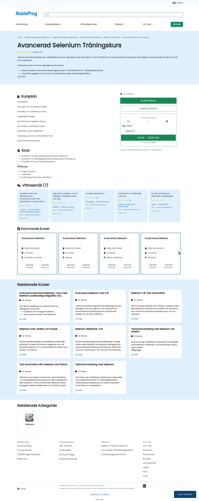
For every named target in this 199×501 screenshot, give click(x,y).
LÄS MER (21, 76)
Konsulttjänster (53, 24)
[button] (178, 253)
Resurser (22, 458)
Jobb (146, 467)
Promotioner (24, 450)
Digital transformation (114, 445)
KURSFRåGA (148, 100)
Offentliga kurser (88, 24)
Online (129, 125)
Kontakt (177, 24)
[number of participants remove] (129, 121)
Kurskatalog (22, 24)
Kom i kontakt (185, 494)
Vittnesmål (149, 463)
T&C (145, 476)
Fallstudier (65, 450)
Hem (20, 37)
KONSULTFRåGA (148, 108)
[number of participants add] (168, 121)
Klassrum (130, 131)
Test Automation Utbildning (90, 37)
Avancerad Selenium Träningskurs (135, 37)
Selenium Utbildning (112, 37)
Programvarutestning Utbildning (64, 37)
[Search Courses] (113, 14)
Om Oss (147, 24)
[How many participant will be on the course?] (148, 121)
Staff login (100, 499)
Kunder (147, 458)
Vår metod (65, 445)
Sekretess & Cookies (100, 494)
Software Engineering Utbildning (37, 37)
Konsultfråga (66, 454)
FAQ (145, 471)
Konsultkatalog (68, 458)
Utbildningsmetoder (29, 454)
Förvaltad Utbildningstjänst (117, 450)
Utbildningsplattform (113, 454)
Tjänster (119, 24)
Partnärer (149, 454)
